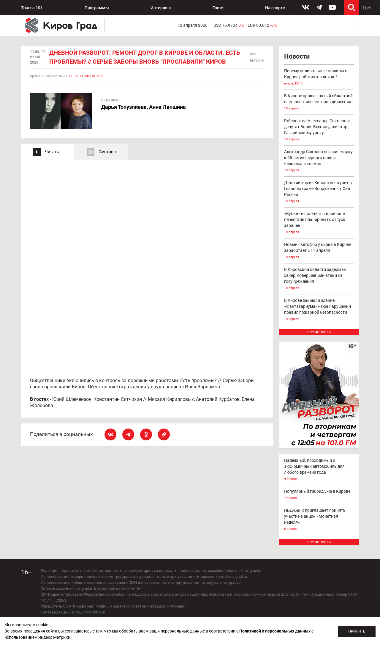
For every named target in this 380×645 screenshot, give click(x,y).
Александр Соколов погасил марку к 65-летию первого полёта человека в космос (319, 161)
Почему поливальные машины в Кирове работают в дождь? (319, 77)
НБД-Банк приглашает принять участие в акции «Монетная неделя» (319, 520)
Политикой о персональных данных (275, 631)
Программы (97, 7)
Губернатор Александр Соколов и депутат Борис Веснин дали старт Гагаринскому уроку (319, 130)
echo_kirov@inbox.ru (89, 612)
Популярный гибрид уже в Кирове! (319, 495)
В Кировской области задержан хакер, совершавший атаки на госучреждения (319, 279)
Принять (356, 631)
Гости (218, 7)
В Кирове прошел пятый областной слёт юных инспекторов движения (319, 102)
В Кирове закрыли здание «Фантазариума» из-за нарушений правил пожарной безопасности (319, 310)
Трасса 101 (32, 7)
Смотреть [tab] (108, 151)
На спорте (275, 7)
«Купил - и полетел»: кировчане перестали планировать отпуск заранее (319, 223)
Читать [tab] (52, 151)
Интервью (161, 7)
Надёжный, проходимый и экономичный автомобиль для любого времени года (319, 470)
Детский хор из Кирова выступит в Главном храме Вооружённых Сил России (319, 192)
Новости (297, 56)
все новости (319, 331)
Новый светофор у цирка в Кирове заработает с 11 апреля (319, 251)
